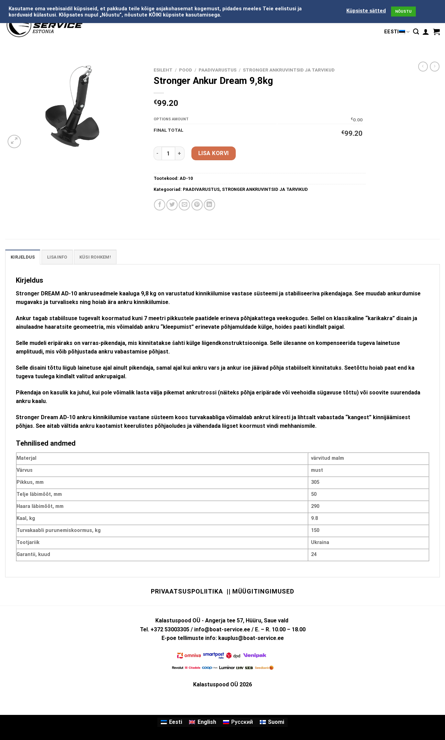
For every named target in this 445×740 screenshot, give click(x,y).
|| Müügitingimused (260, 591)
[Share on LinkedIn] (209, 204)
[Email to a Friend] (184, 204)
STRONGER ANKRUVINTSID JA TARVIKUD (289, 70)
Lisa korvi (213, 153)
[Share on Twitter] (172, 204)
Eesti (397, 32)
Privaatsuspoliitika (187, 591)
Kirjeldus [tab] (23, 257)
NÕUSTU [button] (403, 11)
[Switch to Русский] (238, 722)
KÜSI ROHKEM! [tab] (95, 257)
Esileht (163, 70)
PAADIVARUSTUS (217, 70)
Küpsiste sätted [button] (366, 11)
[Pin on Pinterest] (197, 204)
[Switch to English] (202, 722)
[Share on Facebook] (159, 204)
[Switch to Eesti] (171, 722)
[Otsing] (416, 32)
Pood (185, 70)
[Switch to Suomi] (272, 722)
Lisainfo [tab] (57, 257)
